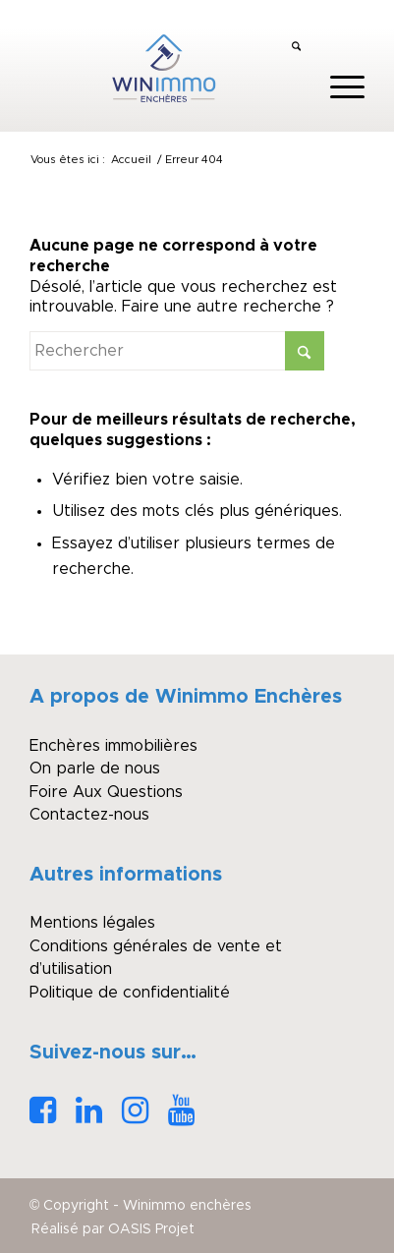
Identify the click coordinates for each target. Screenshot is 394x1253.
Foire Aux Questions (106, 792)
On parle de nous (94, 768)
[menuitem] (296, 48)
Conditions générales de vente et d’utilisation (155, 958)
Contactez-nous (89, 815)
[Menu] (337, 87)
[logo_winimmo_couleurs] (163, 67)
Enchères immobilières (113, 746)
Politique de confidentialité (129, 992)
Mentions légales (92, 923)
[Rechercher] (296, 48)
